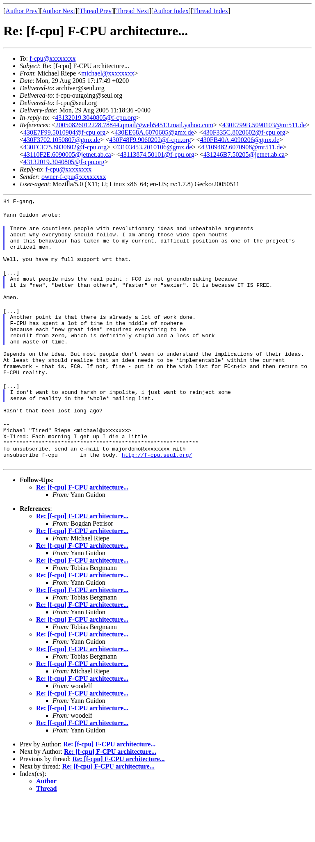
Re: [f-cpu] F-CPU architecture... (82, 530)
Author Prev (21, 10)
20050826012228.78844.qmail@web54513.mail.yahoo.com (134, 124)
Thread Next (132, 10)
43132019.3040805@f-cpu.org (95, 117)
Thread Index (210, 10)
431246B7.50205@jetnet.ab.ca (244, 154)
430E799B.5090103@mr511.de (264, 124)
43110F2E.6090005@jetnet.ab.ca (67, 154)
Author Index (171, 10)
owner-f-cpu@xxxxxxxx (73, 176)
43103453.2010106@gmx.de (154, 147)
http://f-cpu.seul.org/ (157, 497)
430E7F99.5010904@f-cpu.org (64, 132)
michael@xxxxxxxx (107, 73)
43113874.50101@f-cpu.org (157, 154)
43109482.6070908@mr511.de (242, 147)
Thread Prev (96, 10)
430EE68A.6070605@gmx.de (154, 132)
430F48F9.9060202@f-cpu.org (150, 139)
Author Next (58, 10)
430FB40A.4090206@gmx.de (239, 139)
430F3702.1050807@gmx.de (61, 139)
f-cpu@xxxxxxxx (53, 58)
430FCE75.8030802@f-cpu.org (65, 147)
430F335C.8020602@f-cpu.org (244, 132)
